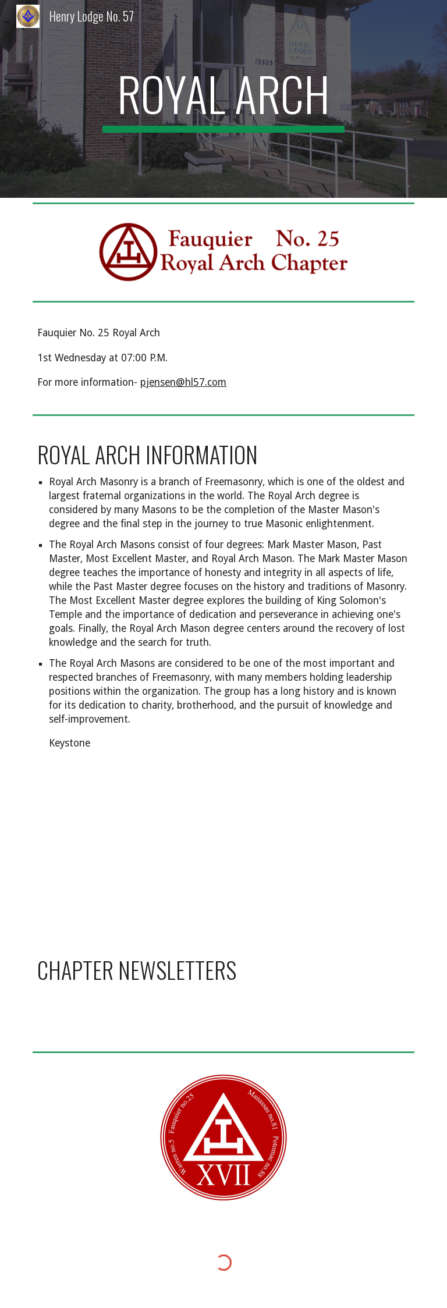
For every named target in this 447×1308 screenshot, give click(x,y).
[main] (223, 99)
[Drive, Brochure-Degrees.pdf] (125, 852)
